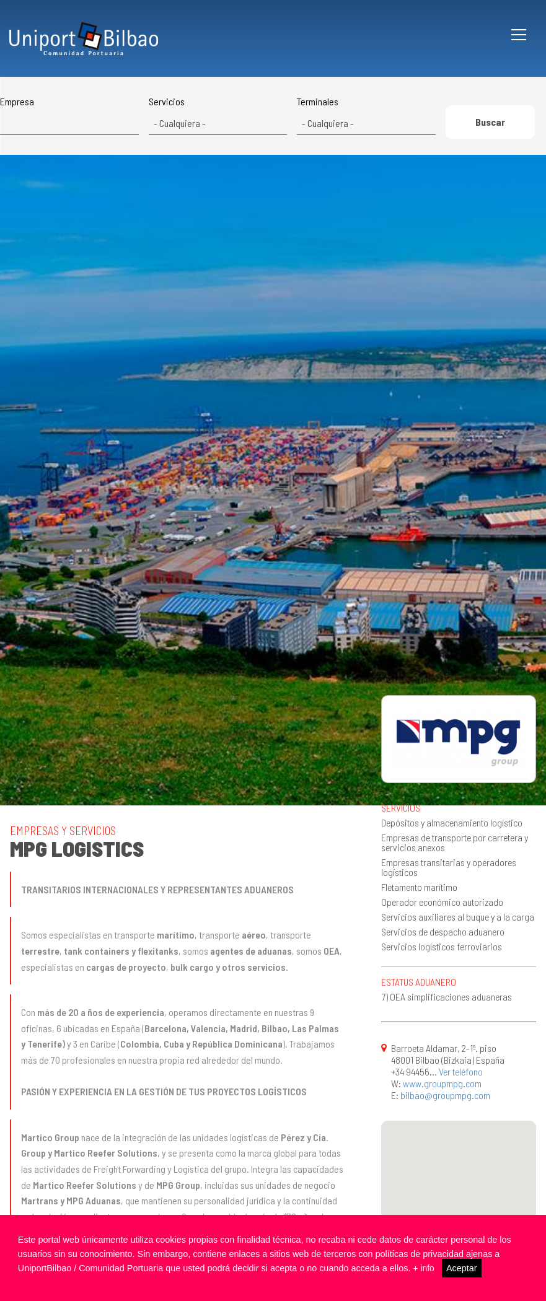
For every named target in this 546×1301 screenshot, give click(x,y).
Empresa (17, 102)
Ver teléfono (461, 1071)
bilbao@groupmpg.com (445, 1095)
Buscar (490, 124)
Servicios (167, 102)
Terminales (317, 102)
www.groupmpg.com (442, 1083)
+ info (424, 1268)
